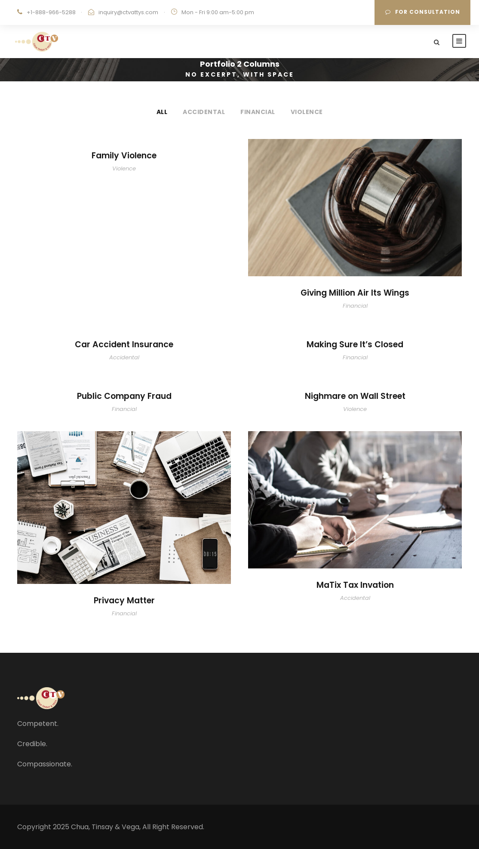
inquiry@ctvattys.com (128, 12)
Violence (307, 112)
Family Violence (124, 155)
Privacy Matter (124, 600)
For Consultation (422, 11)
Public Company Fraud (124, 396)
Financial (257, 112)
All (162, 112)
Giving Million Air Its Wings (355, 293)
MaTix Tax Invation (355, 585)
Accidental (204, 112)
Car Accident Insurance (124, 344)
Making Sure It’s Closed (355, 344)
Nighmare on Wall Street (355, 396)
